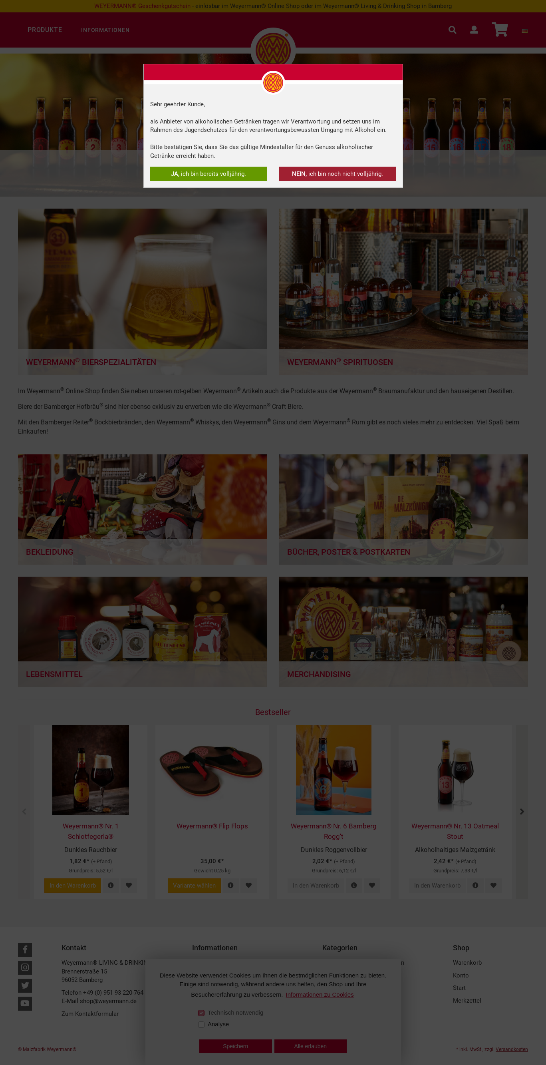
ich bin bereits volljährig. (208, 173)
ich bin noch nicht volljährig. (337, 173)
